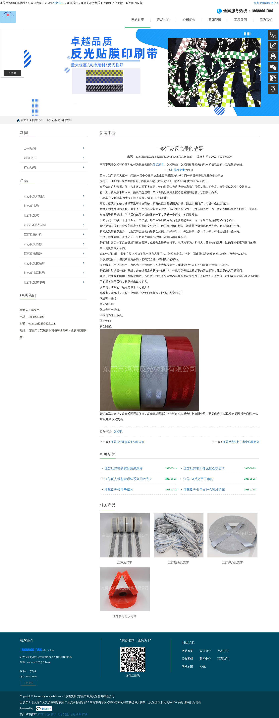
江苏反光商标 (33, 244)
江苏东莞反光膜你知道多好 (127, 441)
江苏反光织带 (33, 253)
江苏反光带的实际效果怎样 (123, 468)
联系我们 (266, 19)
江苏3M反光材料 (35, 225)
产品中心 (163, 19)
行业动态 (30, 167)
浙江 (53, 714)
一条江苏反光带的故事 (58, 120)
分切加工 (58, 2)
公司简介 (189, 19)
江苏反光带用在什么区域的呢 (204, 489)
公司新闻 (30, 148)
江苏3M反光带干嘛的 (198, 479)
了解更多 (28, 682)
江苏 (47, 714)
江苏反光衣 (31, 215)
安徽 (66, 714)
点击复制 (71, 696)
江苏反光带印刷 (34, 282)
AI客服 (12, 73)
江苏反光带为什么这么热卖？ (204, 468)
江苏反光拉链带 (34, 263)
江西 (78, 714)
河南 (72, 714)
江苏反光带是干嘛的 (118, 489)
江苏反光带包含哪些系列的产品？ (128, 479)
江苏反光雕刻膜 (34, 196)
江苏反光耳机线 (34, 272)
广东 (41, 714)
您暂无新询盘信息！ (266, 2)
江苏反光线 (31, 205)
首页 (24, 120)
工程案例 (240, 19)
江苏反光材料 (33, 234)
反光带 (118, 431)
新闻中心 (35, 120)
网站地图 (187, 666)
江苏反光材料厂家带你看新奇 (241, 441)
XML (203, 666)
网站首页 (137, 19)
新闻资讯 (214, 19)
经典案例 (187, 658)
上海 (60, 714)
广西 (85, 714)
